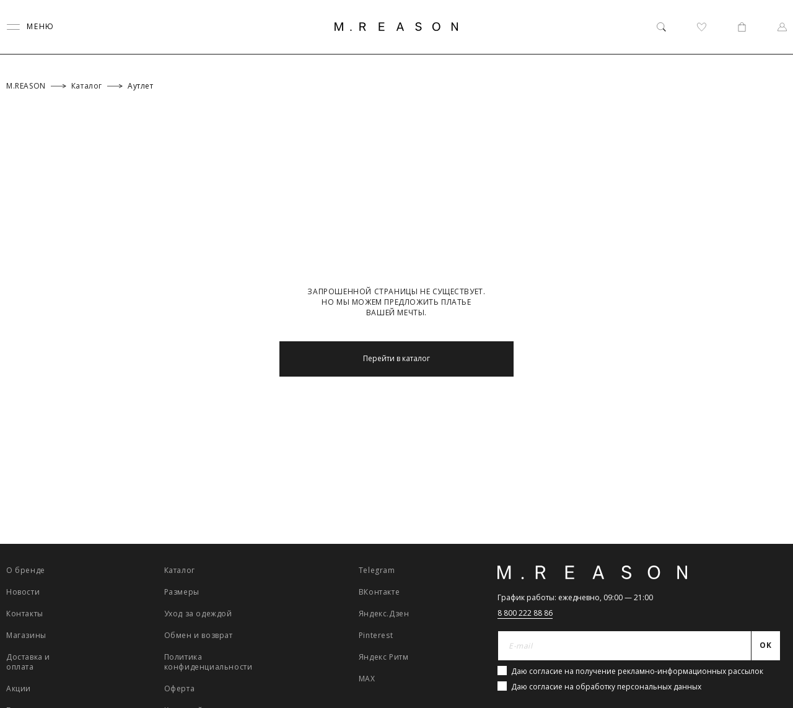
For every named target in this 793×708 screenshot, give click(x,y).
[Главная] (396, 26)
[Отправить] (766, 646)
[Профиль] (782, 27)
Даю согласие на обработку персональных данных (606, 686)
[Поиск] (661, 27)
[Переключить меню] (30, 27)
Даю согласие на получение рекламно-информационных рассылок (637, 671)
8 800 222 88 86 (525, 613)
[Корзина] (742, 27)
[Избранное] (701, 27)
